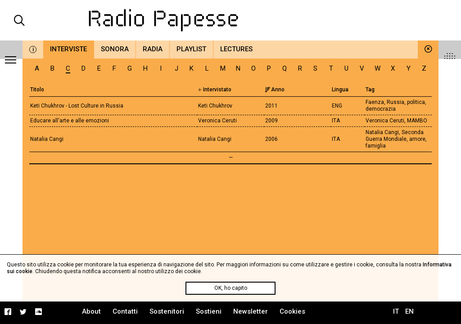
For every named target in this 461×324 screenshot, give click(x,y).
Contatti (125, 311)
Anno (275, 89)
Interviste (68, 49)
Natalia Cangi (46, 139)
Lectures (236, 49)
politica (416, 102)
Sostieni (208, 311)
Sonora (115, 49)
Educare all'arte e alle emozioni (69, 120)
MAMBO (417, 120)
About (91, 311)
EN (409, 311)
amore (417, 139)
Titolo (37, 89)
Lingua (340, 89)
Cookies (292, 311)
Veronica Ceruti (385, 120)
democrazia (381, 109)
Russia (395, 102)
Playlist (191, 49)
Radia (153, 49)
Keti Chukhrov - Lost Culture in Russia (76, 106)
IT (396, 311)
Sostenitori (166, 311)
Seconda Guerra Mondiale (395, 135)
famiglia (376, 146)
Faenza (375, 102)
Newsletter (250, 311)
